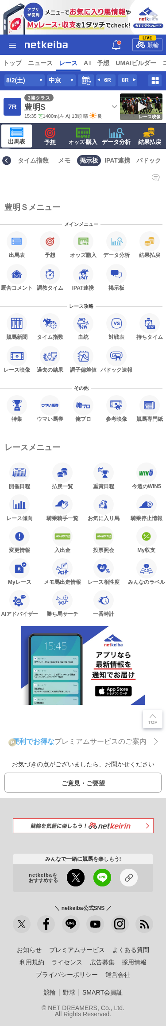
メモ (64, 160)
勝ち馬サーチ (62, 603)
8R (125, 80)
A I (87, 62)
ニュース (40, 62)
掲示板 (89, 160)
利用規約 (31, 962)
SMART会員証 (102, 992)
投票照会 (103, 539)
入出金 (62, 539)
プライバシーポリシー (67, 974)
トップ (12, 62)
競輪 (147, 43)
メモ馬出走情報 (62, 571)
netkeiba (46, 45)
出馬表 (16, 136)
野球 (69, 992)
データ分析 (116, 136)
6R (107, 80)
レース (68, 62)
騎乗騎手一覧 (62, 507)
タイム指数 (33, 160)
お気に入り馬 (104, 507)
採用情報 (134, 962)
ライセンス (66, 962)
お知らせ (29, 949)
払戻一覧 (62, 475)
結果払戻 (149, 136)
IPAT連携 (117, 160)
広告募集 (102, 962)
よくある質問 (130, 949)
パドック (148, 160)
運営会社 (117, 974)
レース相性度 (104, 571)
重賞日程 (103, 475)
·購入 (83, 136)
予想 (103, 62)
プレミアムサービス (77, 949)
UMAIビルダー (136, 62)
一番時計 (103, 603)
